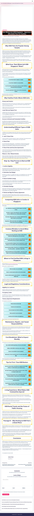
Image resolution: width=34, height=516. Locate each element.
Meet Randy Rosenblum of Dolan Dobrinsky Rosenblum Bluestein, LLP (13, 504)
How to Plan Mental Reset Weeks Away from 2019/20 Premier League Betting (14, 508)
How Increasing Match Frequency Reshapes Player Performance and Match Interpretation (17, 502)
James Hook (10, 457)
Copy (29, 79)
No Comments (16, 36)
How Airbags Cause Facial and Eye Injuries (9, 506)
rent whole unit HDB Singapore (12, 263)
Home (2, 3)
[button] (10, 458)
